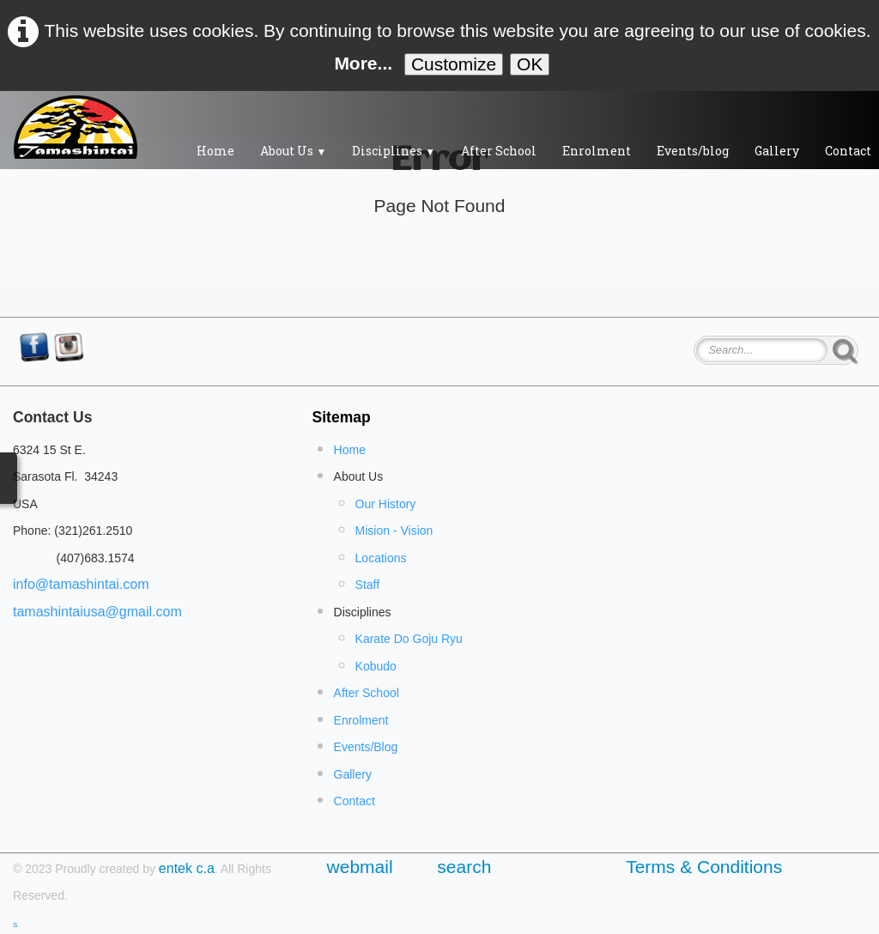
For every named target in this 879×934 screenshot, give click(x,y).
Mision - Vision (394, 530)
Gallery (777, 151)
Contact (354, 801)
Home (215, 151)
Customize (453, 64)
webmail (365, 866)
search (464, 866)
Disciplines (393, 151)
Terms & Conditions (704, 866)
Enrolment (596, 151)
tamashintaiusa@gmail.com (97, 611)
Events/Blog (366, 747)
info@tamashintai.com (81, 584)
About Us (293, 151)
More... (363, 63)
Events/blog (693, 151)
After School (498, 151)
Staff (367, 584)
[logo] (75, 127)
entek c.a (187, 868)
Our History (385, 504)
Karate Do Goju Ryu (409, 639)
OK (530, 64)
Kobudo (376, 666)
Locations (381, 558)
